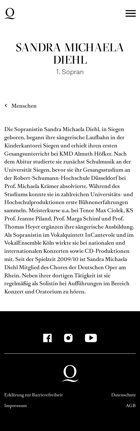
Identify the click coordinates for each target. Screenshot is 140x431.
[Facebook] (47, 338)
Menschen (24, 106)
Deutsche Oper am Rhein (10, 13)
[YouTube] (91, 338)
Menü (131, 14)
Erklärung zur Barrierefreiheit (33, 395)
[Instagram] (68, 338)
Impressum (15, 405)
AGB (131, 405)
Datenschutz (123, 395)
